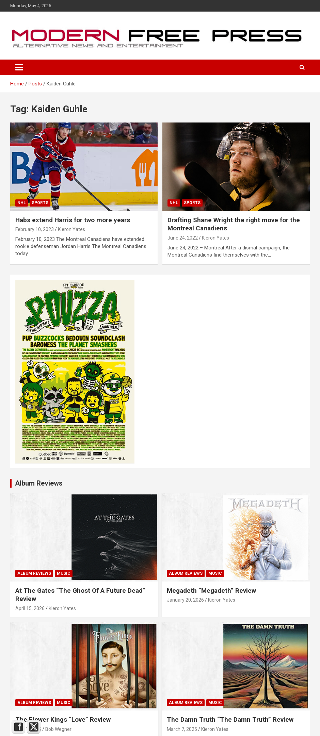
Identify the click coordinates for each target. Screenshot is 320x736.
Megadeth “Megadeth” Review (211, 590)
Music (63, 573)
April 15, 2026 (30, 608)
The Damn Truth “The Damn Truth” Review (230, 719)
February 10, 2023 (34, 229)
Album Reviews (34, 573)
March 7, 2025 (182, 729)
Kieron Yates (71, 229)
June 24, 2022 (182, 238)
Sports (40, 202)
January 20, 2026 (185, 600)
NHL (21, 202)
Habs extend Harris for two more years (72, 220)
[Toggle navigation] (19, 67)
